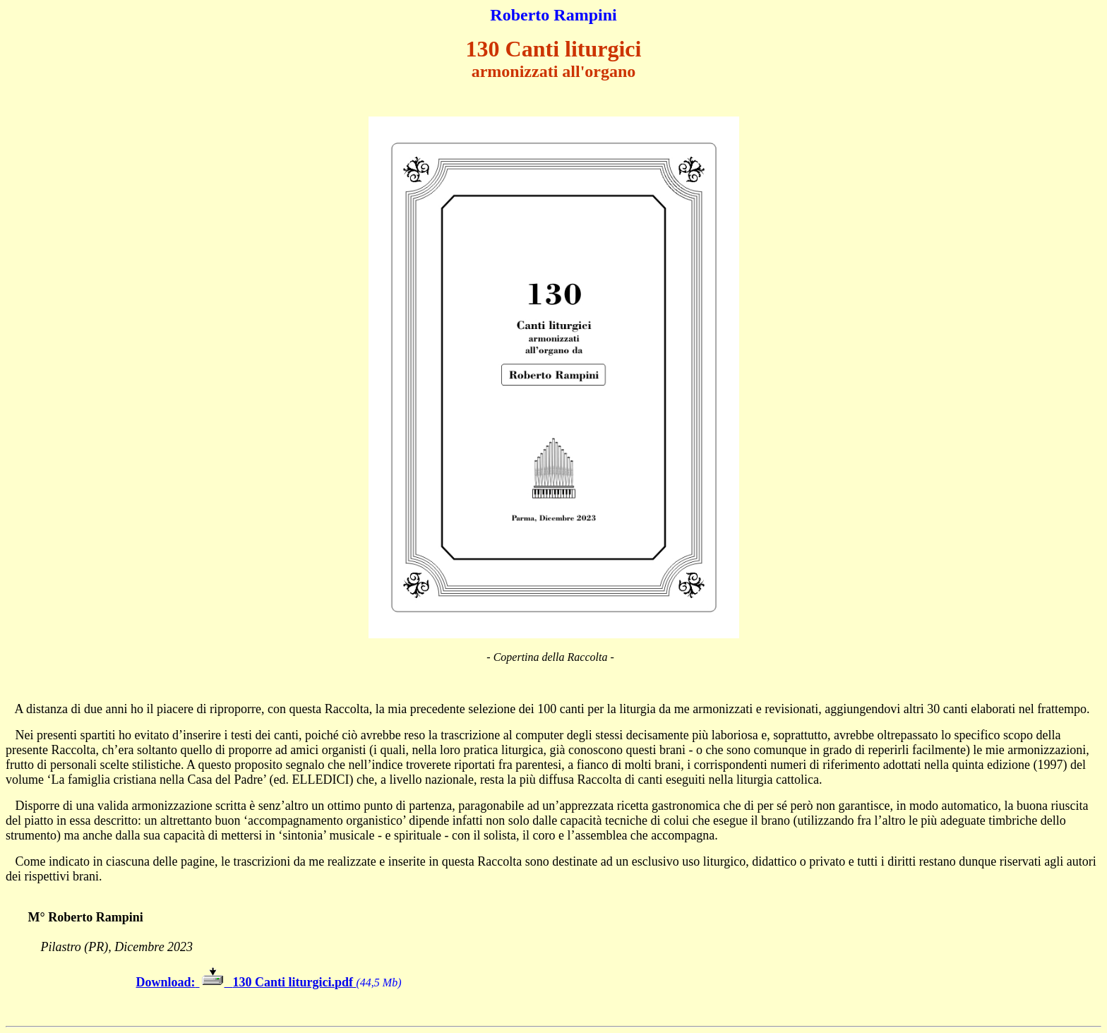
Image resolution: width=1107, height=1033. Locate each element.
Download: (166, 982)
